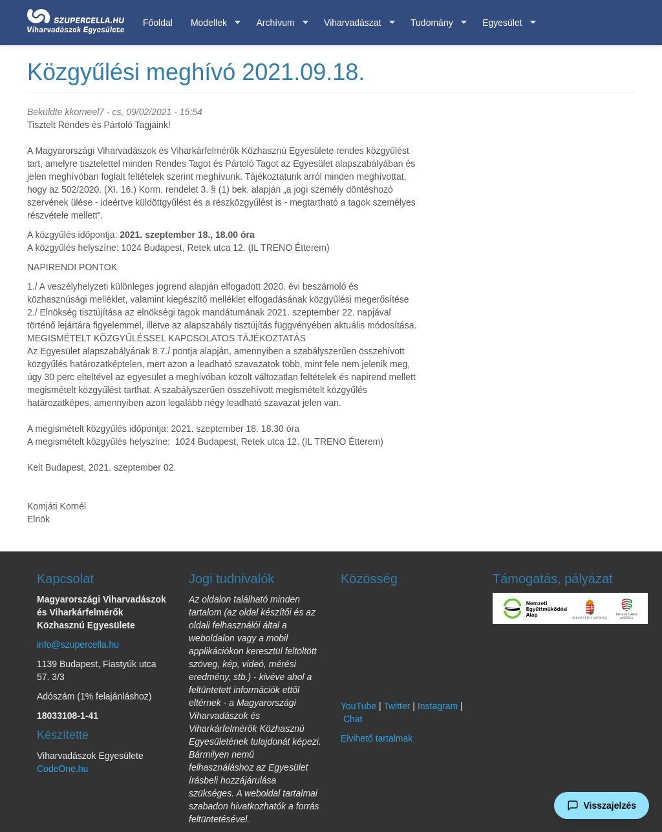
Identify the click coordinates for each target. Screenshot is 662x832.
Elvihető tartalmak (376, 738)
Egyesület (504, 22)
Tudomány (434, 22)
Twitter (396, 706)
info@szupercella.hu (78, 644)
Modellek (211, 22)
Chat (353, 719)
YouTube (358, 706)
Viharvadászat (354, 22)
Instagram (438, 706)
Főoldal (158, 22)
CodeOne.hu (62, 768)
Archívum (277, 22)
